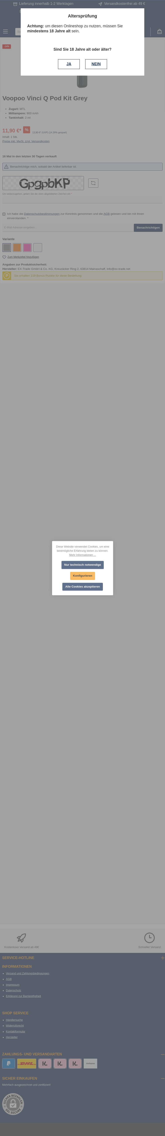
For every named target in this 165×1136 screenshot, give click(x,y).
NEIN (96, 64)
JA (68, 64)
